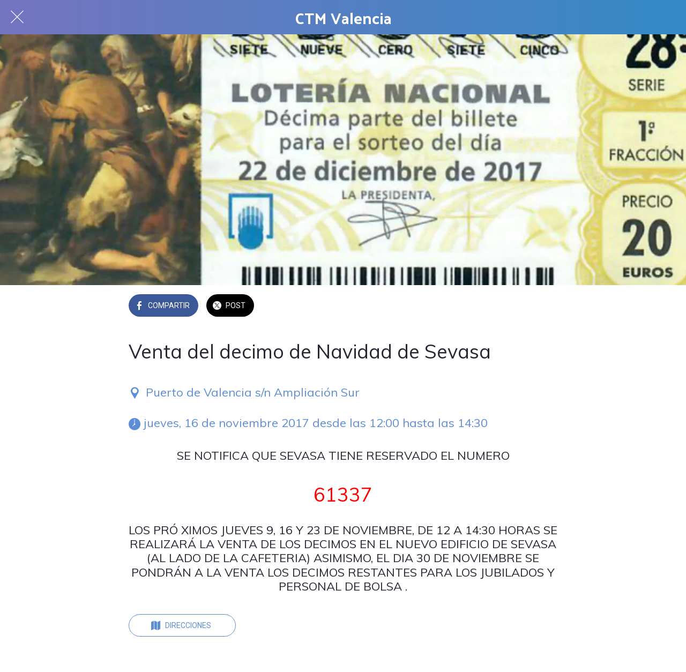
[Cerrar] (17, 17)
